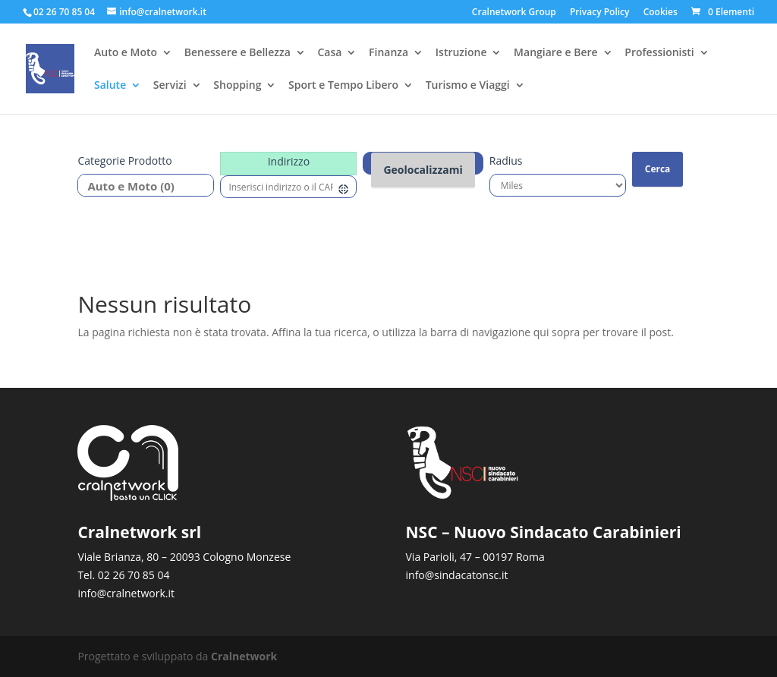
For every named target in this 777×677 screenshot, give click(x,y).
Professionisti (659, 54)
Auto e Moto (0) (140, 186)
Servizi (170, 86)
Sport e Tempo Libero (343, 86)
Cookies (660, 13)
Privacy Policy (600, 13)
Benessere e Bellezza (237, 54)
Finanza (388, 54)
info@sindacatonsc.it (457, 575)
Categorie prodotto (124, 160)
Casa (329, 54)
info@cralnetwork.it (126, 593)
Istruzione (461, 54)
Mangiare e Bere (556, 54)
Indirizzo (289, 161)
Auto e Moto (125, 54)
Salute (110, 86)
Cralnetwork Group (514, 13)
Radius (506, 160)
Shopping (237, 86)
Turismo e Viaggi (468, 86)
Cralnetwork (244, 656)
